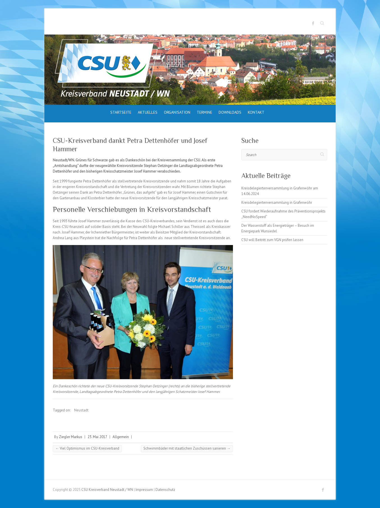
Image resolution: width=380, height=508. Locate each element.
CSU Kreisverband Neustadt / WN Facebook (313, 23)
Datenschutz (165, 489)
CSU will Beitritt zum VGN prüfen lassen (272, 239)
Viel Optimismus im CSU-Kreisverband (87, 448)
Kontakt (256, 112)
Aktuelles (147, 112)
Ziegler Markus (70, 436)
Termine (204, 112)
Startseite (120, 112)
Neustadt (81, 410)
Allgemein (121, 436)
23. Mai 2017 (97, 436)
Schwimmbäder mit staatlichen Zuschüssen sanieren (186, 448)
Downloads (230, 112)
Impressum (144, 489)
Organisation (177, 112)
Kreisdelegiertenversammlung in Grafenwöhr (276, 202)
